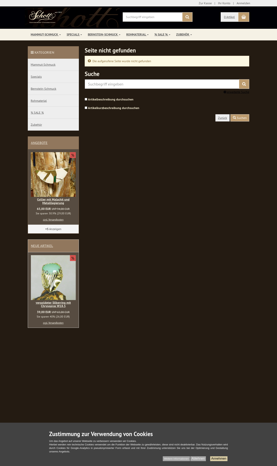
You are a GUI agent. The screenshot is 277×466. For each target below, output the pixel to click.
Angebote (39, 142)
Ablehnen (198, 458)
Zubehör (184, 34)
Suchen (240, 118)
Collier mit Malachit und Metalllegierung (53, 201)
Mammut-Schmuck (46, 34)
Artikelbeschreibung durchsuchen (110, 99)
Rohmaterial (137, 34)
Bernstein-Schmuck (104, 34)
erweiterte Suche (236, 92)
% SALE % (162, 34)
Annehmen (218, 458)
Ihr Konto (224, 3)
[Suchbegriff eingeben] (152, 17)
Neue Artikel (42, 245)
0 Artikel (229, 17)
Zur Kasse (205, 3)
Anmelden (243, 3)
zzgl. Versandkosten (53, 219)
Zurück (222, 118)
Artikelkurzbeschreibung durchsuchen (113, 108)
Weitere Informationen (176, 458)
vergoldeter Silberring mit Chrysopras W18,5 (53, 304)
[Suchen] (187, 17)
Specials (74, 34)
